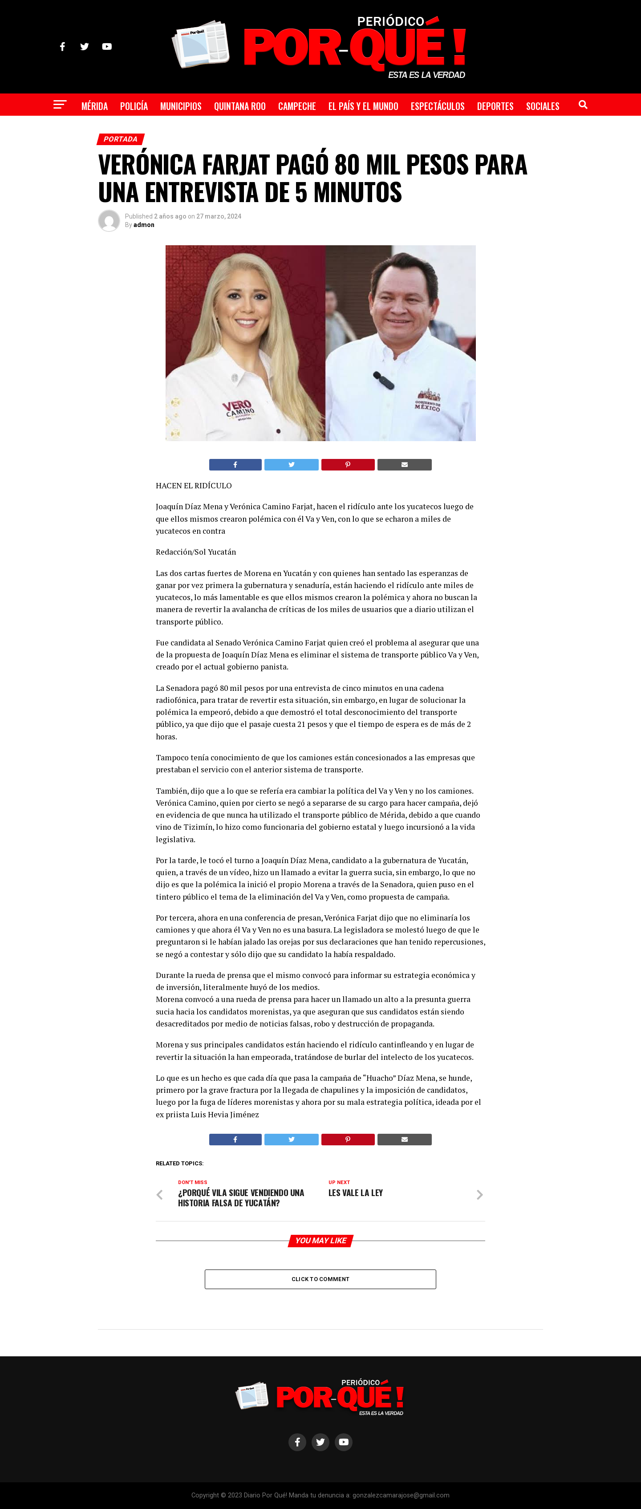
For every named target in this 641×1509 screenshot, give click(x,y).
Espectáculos (438, 106)
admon (144, 224)
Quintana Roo (240, 106)
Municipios (181, 106)
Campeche (297, 106)
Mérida (94, 106)
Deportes (495, 106)
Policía (134, 106)
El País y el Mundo (363, 106)
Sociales (543, 106)
